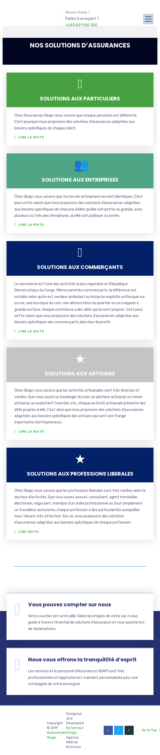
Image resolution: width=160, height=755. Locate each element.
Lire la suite (31, 137)
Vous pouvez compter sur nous (69, 604)
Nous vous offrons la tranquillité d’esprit (82, 659)
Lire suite (29, 532)
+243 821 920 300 (81, 25)
